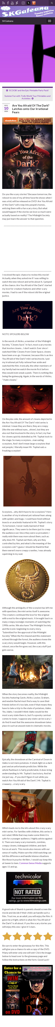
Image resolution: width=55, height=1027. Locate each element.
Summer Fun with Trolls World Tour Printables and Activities (27, 97)
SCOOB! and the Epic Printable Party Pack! (29, 90)
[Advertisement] (27, 53)
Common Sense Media (30, 863)
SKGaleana (7, 20)
